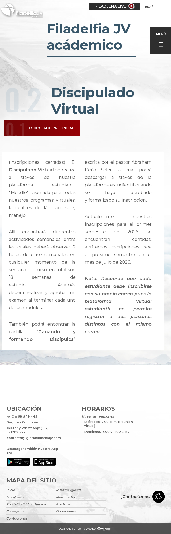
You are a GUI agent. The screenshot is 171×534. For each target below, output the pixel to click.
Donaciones (66, 511)
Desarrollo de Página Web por (85, 529)
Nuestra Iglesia (68, 490)
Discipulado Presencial (51, 128)
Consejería (15, 511)
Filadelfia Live (110, 6)
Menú (161, 34)
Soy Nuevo (15, 497)
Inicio (10, 490)
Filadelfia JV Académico (26, 504)
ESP (148, 6)
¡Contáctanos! (135, 496)
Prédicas (63, 504)
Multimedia (65, 497)
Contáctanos (17, 518)
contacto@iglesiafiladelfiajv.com (34, 438)
